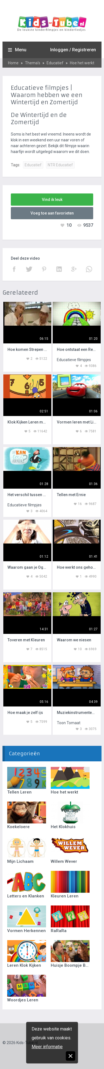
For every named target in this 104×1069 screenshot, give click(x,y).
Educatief (55, 63)
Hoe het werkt (82, 63)
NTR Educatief (60, 165)
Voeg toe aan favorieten (52, 213)
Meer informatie (47, 1046)
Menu (20, 49)
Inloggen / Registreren (73, 49)
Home (13, 63)
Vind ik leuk (52, 199)
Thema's (32, 63)
